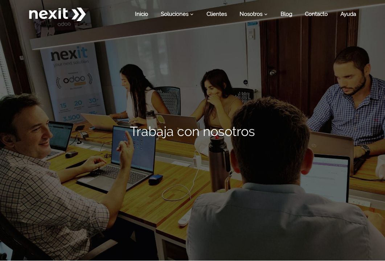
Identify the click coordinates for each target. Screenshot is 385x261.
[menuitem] (141, 14)
